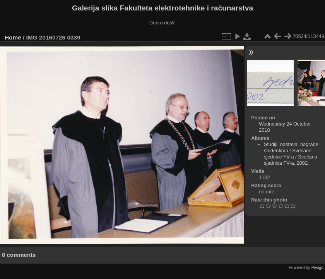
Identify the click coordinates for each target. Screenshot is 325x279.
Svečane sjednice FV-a (287, 154)
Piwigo (317, 267)
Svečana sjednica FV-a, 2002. (290, 160)
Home (13, 37)
